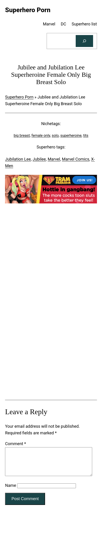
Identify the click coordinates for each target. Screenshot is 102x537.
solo (55, 135)
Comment (15, 443)
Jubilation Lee (18, 159)
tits (86, 135)
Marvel (54, 159)
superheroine (71, 135)
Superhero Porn (19, 97)
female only (41, 135)
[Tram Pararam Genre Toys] (51, 381)
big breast (22, 135)
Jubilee (39, 159)
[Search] (84, 41)
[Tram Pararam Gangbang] (51, 202)
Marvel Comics (75, 159)
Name (10, 490)
